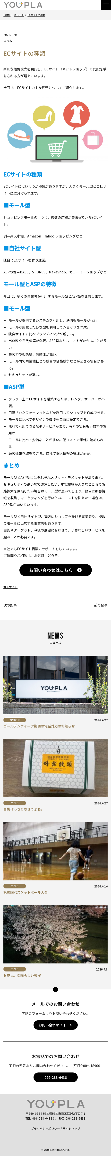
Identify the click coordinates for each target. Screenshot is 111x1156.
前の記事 (101, 605)
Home (6, 15)
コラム (7, 41)
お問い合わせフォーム (56, 1024)
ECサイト (11, 587)
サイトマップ (71, 1128)
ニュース (19, 15)
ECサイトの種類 (36, 15)
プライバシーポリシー (45, 1128)
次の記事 (10, 605)
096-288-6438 (55, 1077)
